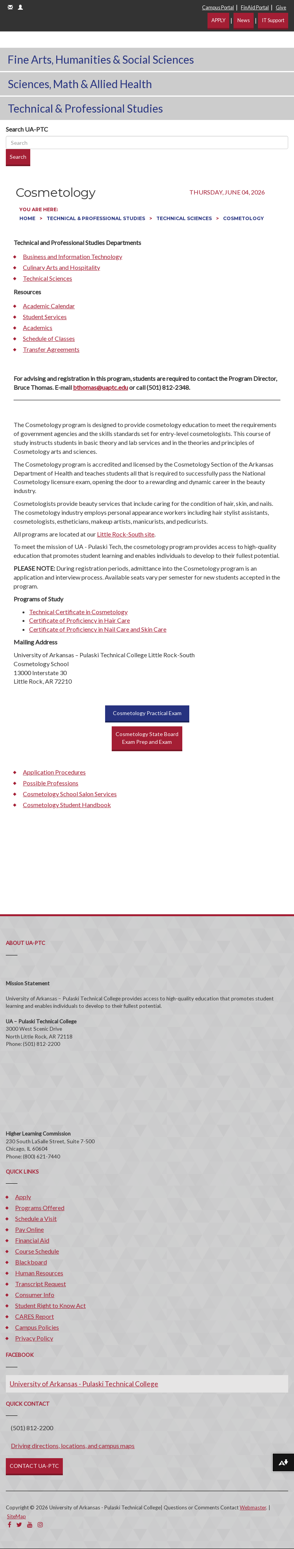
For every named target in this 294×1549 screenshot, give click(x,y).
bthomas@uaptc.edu (100, 387)
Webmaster (253, 1507)
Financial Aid (32, 1240)
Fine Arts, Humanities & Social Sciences (101, 59)
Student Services (45, 316)
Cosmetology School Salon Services (70, 793)
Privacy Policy (34, 1338)
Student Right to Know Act (50, 1305)
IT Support (273, 20)
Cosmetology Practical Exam (147, 713)
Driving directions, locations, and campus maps (73, 1445)
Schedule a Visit (36, 1218)
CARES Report (34, 1316)
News (243, 20)
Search (18, 156)
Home (27, 218)
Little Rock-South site (125, 534)
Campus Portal (218, 7)
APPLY (218, 20)
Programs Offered (39, 1207)
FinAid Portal (255, 7)
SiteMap (16, 1516)
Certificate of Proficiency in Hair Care (79, 620)
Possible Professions (50, 783)
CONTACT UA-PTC (34, 1465)
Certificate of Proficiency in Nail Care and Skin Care (97, 629)
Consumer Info (34, 1294)
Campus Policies (37, 1327)
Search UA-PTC (27, 129)
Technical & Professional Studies (85, 108)
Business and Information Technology (72, 256)
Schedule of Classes (49, 338)
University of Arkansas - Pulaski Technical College (84, 1384)
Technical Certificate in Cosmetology (78, 611)
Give (281, 7)
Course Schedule (37, 1251)
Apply (23, 1196)
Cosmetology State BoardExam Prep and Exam (147, 738)
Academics (37, 327)
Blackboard (31, 1262)
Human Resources (39, 1272)
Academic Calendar (49, 305)
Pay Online (29, 1229)
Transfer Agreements (51, 349)
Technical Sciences (184, 218)
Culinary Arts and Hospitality (61, 267)
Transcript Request (40, 1283)
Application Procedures (54, 772)
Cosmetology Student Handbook (67, 804)
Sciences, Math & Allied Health (80, 83)
